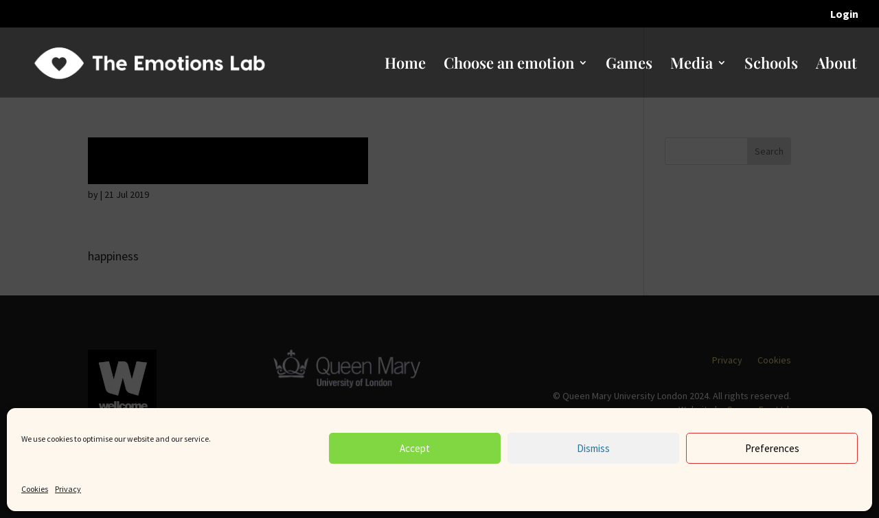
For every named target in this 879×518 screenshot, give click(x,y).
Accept (415, 448)
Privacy (68, 489)
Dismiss (593, 448)
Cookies (34, 489)
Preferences (772, 448)
